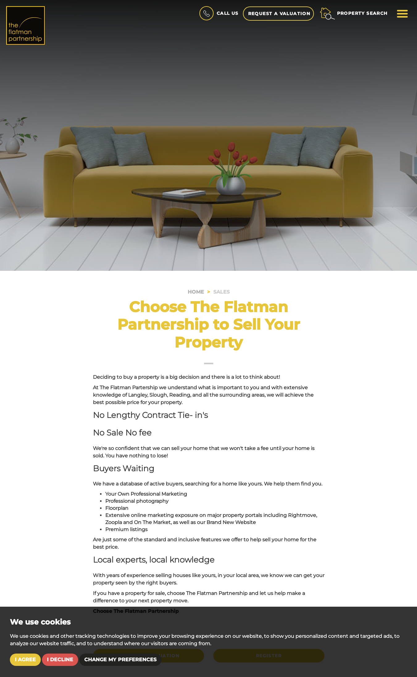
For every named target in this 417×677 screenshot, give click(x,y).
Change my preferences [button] (120, 660)
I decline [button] (60, 660)
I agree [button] (25, 660)
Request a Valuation (279, 13)
